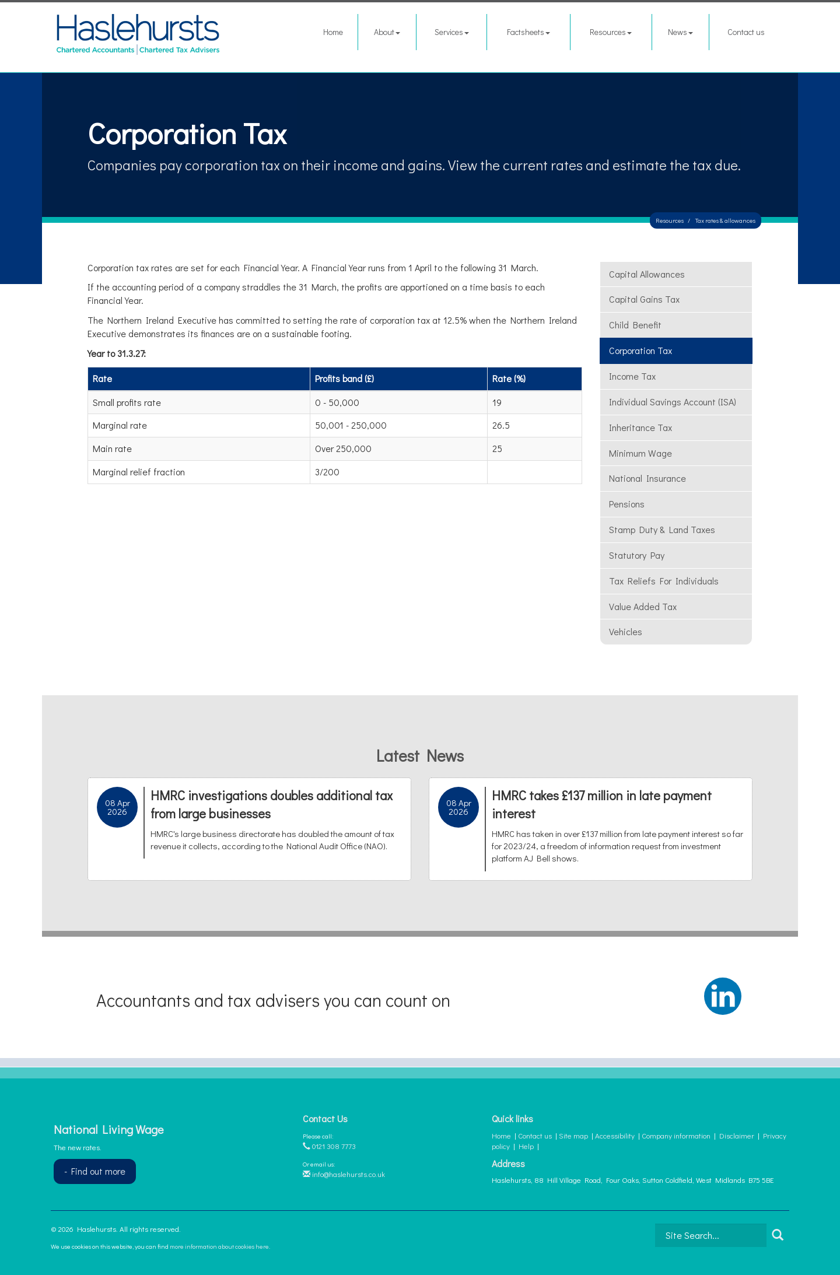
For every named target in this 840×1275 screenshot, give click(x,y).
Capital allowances (647, 274)
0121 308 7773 (329, 1146)
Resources (611, 31)
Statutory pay (636, 555)
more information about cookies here (219, 1246)
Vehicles (625, 631)
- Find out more (94, 1171)
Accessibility (615, 1135)
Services (452, 31)
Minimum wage (640, 453)
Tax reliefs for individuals (664, 581)
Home (333, 31)
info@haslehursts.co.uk (344, 1174)
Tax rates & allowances (725, 220)
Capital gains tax (644, 299)
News (680, 31)
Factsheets (528, 31)
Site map (573, 1135)
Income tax (632, 376)
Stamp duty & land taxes (662, 529)
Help (526, 1146)
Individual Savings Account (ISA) (672, 401)
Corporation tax (640, 350)
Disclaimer (736, 1135)
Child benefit (635, 324)
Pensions (627, 504)
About (387, 31)
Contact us (746, 31)
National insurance (647, 478)
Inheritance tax (640, 427)
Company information (676, 1135)
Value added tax (643, 606)
